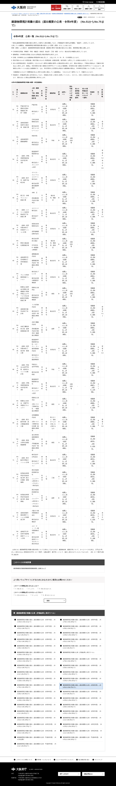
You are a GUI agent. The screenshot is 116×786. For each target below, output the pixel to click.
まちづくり (33, 13)
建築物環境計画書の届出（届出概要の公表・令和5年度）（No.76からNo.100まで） (82, 660)
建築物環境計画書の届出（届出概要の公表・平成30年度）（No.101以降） (36, 738)
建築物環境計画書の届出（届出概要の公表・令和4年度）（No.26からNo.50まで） (36, 692)
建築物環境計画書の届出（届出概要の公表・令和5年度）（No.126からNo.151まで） (36, 653)
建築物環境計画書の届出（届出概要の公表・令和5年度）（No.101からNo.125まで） (36, 660)
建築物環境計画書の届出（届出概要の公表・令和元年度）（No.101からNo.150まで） (82, 725)
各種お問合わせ (88, 774)
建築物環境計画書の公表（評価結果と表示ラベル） (76, 13)
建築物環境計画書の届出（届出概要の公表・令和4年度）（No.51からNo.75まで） (82, 686)
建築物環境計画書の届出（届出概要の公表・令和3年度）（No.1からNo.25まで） (36, 712)
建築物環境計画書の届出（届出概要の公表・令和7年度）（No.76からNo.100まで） (82, 621)
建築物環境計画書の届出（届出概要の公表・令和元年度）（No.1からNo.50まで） (82, 732)
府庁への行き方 (64, 774)
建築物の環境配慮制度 (57, 13)
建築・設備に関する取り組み (44, 13)
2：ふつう (31, 588)
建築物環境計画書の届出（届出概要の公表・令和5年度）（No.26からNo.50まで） (82, 666)
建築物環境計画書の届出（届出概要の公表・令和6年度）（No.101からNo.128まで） (82, 634)
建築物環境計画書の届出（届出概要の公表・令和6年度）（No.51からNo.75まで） (82, 640)
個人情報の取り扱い (84, 759)
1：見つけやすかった (21, 595)
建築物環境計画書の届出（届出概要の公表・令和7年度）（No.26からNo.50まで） (82, 627)
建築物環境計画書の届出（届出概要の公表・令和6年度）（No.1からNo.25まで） (82, 647)
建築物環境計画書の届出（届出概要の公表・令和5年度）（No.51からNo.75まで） (36, 666)
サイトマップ (98, 759)
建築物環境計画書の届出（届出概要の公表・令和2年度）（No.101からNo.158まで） (82, 712)
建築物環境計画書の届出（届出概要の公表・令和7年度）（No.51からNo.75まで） (36, 627)
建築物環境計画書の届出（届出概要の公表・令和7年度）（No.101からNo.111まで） (36, 621)
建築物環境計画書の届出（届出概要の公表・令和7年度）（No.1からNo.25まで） (36, 634)
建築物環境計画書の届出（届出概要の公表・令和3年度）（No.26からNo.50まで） (82, 706)
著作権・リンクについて (44, 759)
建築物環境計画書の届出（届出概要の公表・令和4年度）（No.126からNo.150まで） (36, 679)
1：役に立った (19, 588)
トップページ (14, 13)
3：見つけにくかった (49, 595)
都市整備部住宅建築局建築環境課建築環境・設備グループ (30, 568)
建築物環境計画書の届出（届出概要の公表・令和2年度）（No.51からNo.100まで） (36, 719)
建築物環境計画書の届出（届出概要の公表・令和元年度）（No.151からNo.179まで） (36, 725)
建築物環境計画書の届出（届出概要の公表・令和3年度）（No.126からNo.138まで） (36, 699)
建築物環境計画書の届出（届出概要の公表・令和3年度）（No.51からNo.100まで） (36, 706)
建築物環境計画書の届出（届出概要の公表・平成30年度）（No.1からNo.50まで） (36, 745)
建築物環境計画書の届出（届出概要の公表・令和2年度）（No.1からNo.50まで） (82, 719)
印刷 (81, 17)
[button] (88, 2)
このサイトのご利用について (24, 759)
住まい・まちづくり (24, 13)
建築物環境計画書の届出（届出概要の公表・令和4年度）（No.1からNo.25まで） (82, 692)
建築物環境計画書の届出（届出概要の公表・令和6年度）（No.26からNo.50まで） (36, 647)
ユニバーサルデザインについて (64, 759)
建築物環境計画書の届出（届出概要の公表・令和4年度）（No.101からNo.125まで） (82, 679)
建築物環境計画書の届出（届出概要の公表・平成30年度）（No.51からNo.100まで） (82, 738)
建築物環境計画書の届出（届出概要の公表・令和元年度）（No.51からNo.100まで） (36, 732)
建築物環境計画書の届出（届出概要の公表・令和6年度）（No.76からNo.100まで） (36, 640)
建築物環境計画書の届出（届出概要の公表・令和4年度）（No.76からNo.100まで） (36, 686)
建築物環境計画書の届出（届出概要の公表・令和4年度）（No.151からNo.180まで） (82, 673)
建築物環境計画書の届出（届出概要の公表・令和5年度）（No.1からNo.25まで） (36, 673)
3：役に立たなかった (45, 588)
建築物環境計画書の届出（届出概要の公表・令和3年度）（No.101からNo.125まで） (82, 699)
